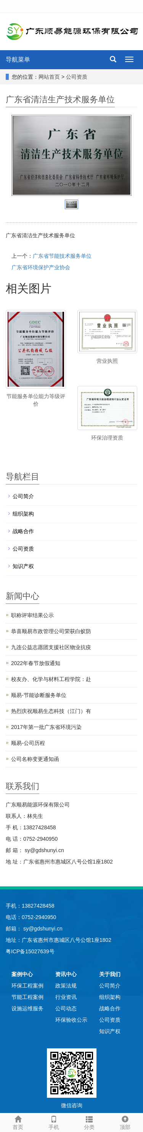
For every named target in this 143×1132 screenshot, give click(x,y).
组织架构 (23, 514)
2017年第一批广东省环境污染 (46, 727)
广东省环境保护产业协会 (40, 267)
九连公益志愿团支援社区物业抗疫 (51, 647)
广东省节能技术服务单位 (62, 256)
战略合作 (23, 531)
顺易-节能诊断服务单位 (38, 695)
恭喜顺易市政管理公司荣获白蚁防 (51, 631)
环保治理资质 (107, 438)
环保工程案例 (27, 986)
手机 (54, 1121)
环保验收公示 (71, 1020)
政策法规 (66, 986)
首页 (18, 1121)
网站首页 (49, 77)
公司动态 (66, 1008)
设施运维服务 (27, 1008)
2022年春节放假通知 (35, 663)
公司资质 (76, 77)
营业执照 (107, 361)
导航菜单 (18, 59)
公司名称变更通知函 (35, 759)
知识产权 (23, 566)
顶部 (125, 1121)
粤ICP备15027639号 (30, 951)
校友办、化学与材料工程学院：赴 (51, 679)
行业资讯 (66, 997)
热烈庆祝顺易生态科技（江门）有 (51, 711)
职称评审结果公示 (32, 615)
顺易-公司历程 (28, 743)
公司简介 (23, 496)
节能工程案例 (27, 997)
